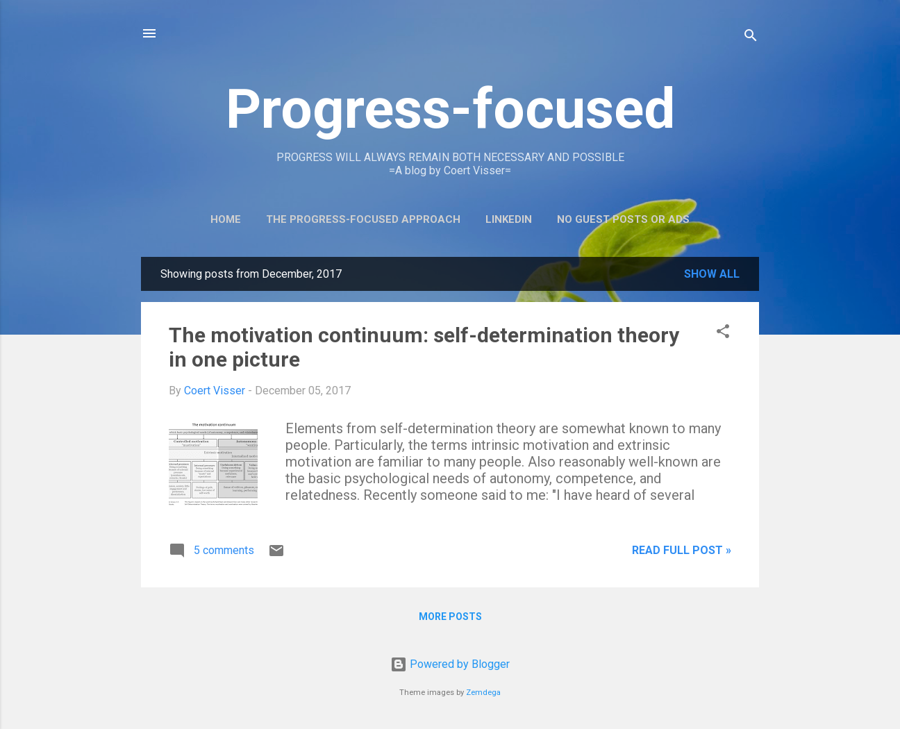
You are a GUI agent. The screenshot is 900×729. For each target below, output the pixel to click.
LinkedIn (508, 219)
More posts (450, 616)
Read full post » (681, 550)
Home (225, 219)
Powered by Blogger (450, 664)
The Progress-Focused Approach (363, 219)
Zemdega (483, 692)
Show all (712, 273)
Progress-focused (450, 109)
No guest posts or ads (623, 219)
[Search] (750, 38)
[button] (723, 333)
